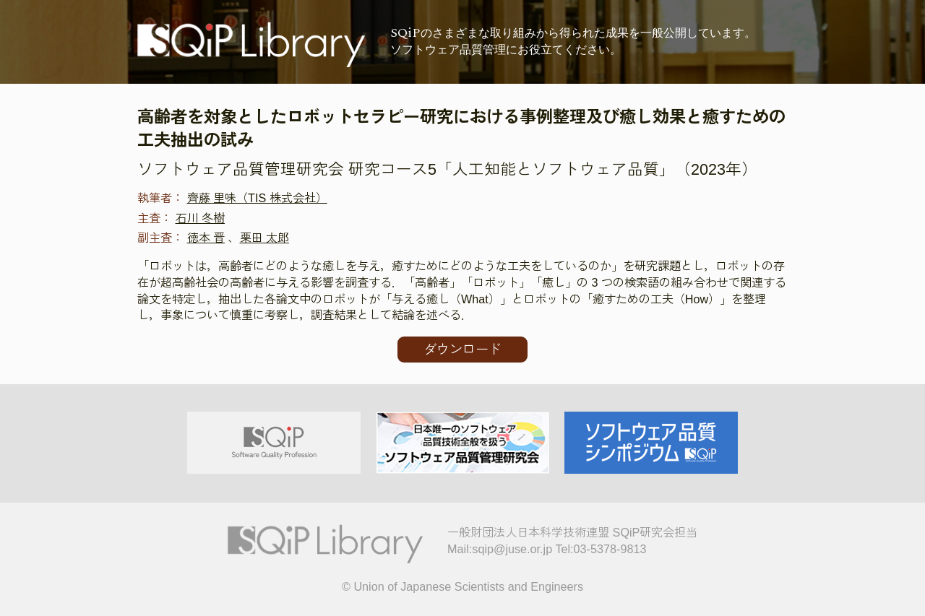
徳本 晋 (206, 237)
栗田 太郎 (265, 237)
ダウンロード (462, 349)
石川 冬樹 (200, 218)
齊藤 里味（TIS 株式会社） (257, 197)
